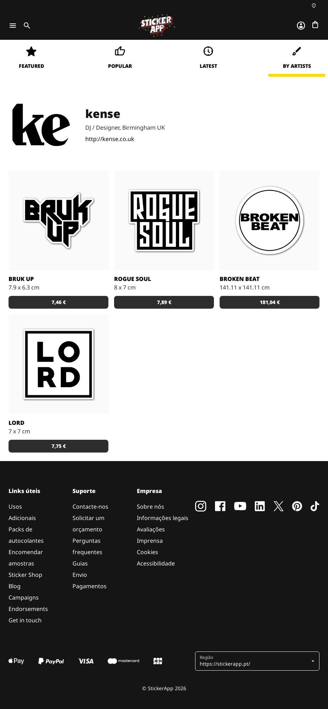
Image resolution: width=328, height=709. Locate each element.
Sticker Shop (25, 575)
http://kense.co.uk (109, 139)
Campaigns (24, 597)
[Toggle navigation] (13, 25)
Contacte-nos (90, 506)
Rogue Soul (132, 279)
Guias (80, 563)
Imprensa (150, 541)
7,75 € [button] (59, 446)
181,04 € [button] (270, 302)
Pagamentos (89, 586)
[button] (255, 661)
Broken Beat (239, 279)
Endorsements (28, 609)
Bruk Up (21, 279)
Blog (15, 586)
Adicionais (22, 518)
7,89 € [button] (164, 302)
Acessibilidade (156, 563)
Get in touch (25, 620)
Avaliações (151, 529)
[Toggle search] (25, 25)
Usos (15, 506)
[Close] (306, 54)
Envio (79, 575)
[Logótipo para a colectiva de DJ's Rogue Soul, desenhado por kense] (164, 220)
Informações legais (162, 518)
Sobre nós (150, 506)
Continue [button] (232, 113)
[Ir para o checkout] (315, 24)
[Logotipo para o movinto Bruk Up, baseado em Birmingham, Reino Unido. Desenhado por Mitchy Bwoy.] (58, 220)
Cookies (147, 552)
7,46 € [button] (59, 302)
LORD (17, 423)
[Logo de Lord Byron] (58, 364)
